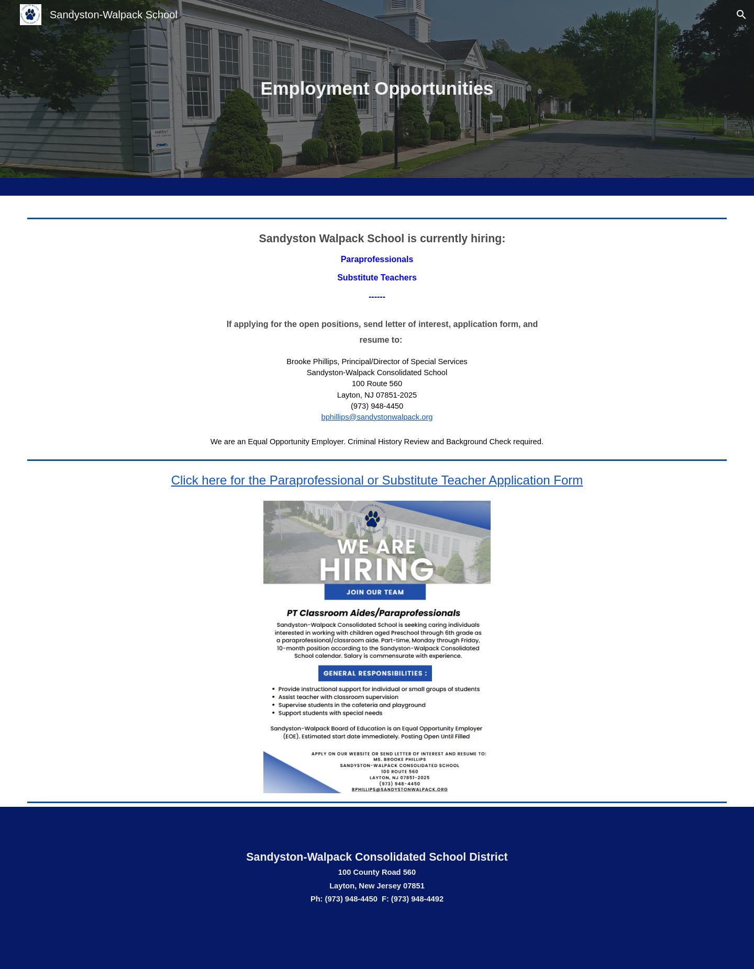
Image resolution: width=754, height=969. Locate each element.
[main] (377, 89)
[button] (741, 14)
